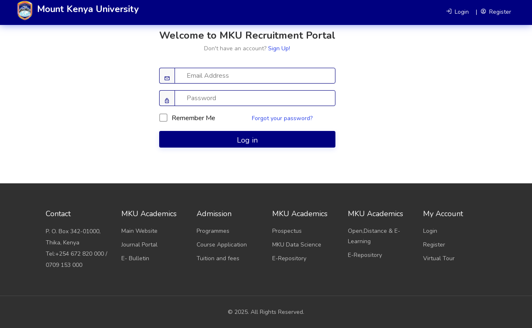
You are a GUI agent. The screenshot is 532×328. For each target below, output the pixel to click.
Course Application (222, 245)
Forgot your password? (282, 118)
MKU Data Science (296, 245)
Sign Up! (279, 48)
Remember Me (187, 118)
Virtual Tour (439, 258)
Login (430, 231)
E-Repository (289, 258)
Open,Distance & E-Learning (374, 236)
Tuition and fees (218, 258)
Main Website (139, 231)
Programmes (213, 231)
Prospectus (287, 231)
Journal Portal (139, 245)
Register (434, 245)
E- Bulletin (135, 258)
